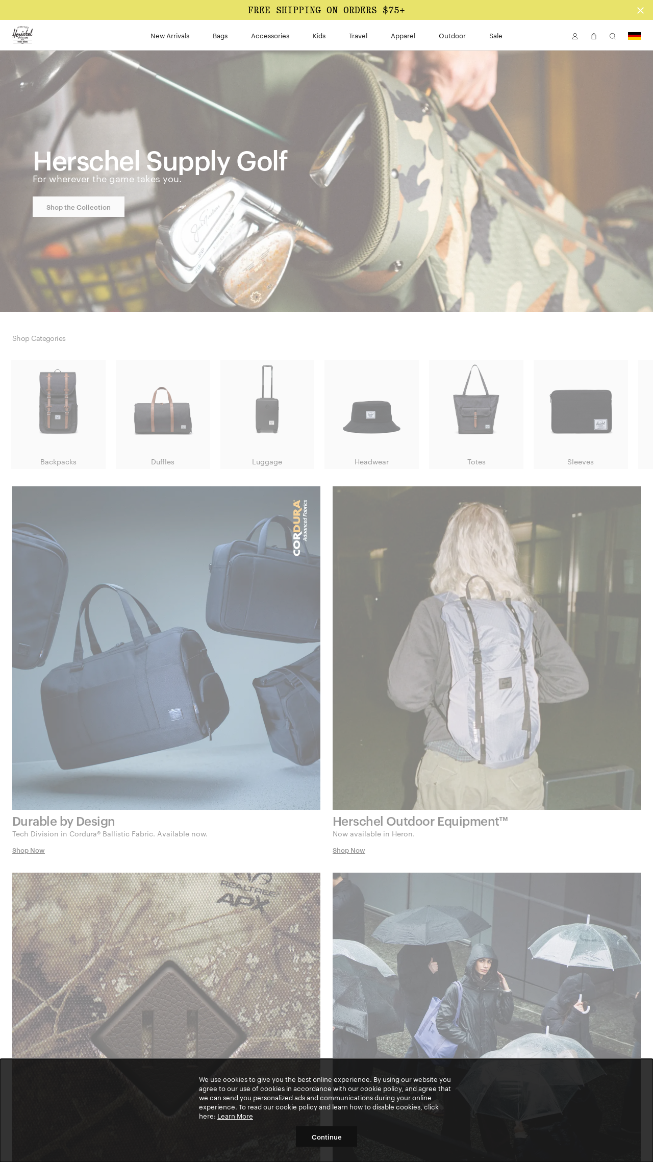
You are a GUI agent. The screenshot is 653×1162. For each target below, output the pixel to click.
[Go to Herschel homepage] (22, 35)
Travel (358, 35)
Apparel (403, 35)
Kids (319, 35)
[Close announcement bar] (640, 10)
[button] (575, 35)
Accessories (270, 35)
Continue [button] (327, 1136)
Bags (220, 35)
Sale (496, 35)
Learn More (235, 1115)
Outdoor (452, 35)
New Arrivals (169, 35)
